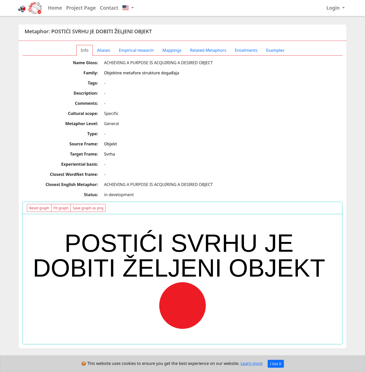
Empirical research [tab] (136, 50)
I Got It (276, 363)
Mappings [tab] (171, 50)
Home (55, 7)
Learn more (252, 363)
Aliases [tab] (103, 50)
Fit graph (60, 208)
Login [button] (333, 7)
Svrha (109, 154)
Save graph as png (88, 208)
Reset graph (39, 208)
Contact (109, 7)
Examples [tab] (275, 50)
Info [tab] (84, 50)
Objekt (110, 144)
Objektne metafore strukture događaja (141, 73)
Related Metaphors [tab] (208, 50)
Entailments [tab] (246, 50)
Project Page (81, 7)
